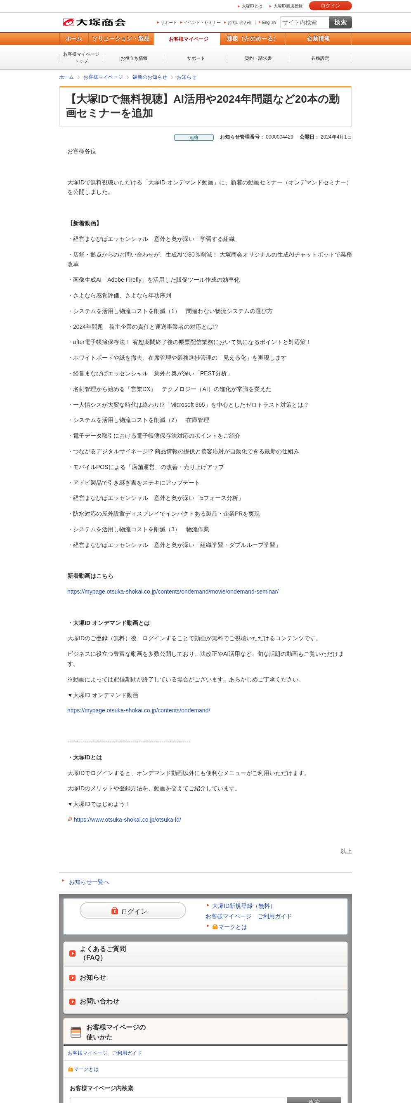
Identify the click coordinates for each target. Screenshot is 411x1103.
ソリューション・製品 (121, 38)
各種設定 (320, 58)
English (269, 22)
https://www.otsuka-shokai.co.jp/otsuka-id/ (127, 819)
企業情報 (318, 38)
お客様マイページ (188, 39)
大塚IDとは (252, 6)
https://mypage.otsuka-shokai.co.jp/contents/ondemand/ (138, 710)
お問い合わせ (239, 22)
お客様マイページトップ (81, 58)
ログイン (330, 6)
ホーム (74, 38)
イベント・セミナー (202, 22)
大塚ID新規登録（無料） (244, 906)
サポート (169, 22)
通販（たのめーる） (253, 38)
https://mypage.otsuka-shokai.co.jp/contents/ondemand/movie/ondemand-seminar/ (173, 591)
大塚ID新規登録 (288, 6)
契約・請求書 (258, 58)
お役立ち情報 (134, 58)
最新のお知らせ (149, 77)
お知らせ (186, 77)
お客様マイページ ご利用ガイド (249, 916)
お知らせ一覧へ (89, 882)
